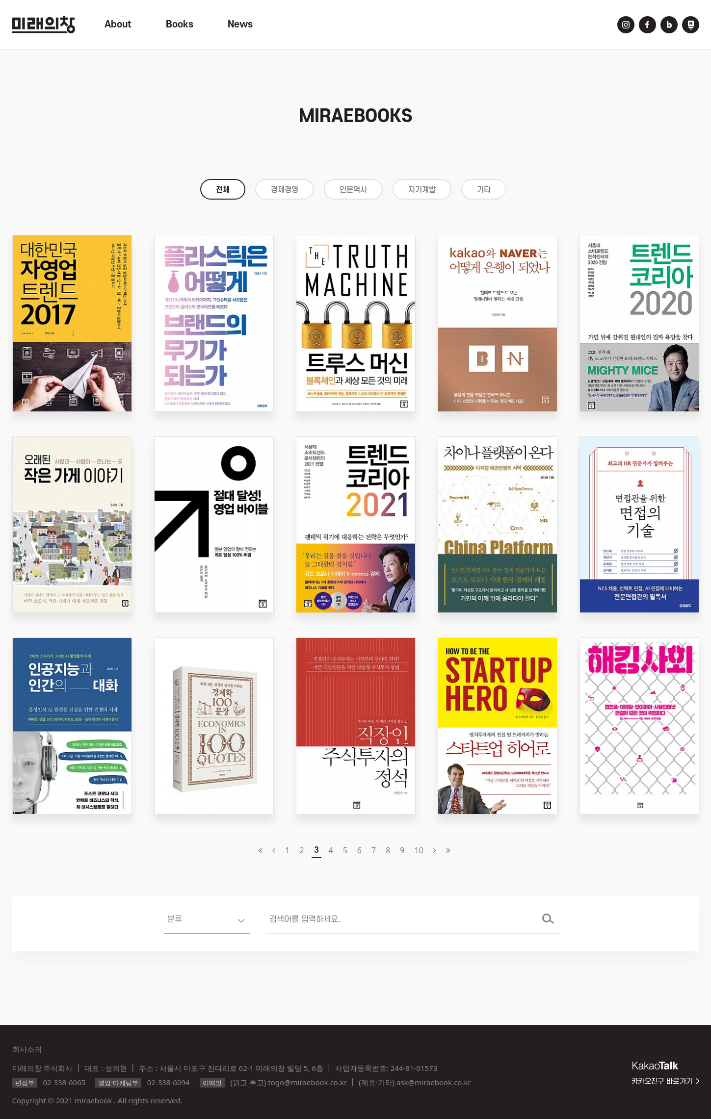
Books (179, 24)
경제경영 (284, 189)
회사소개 (27, 1049)
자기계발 (422, 189)
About (118, 24)
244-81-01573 (414, 1068)
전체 (223, 189)
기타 (484, 189)
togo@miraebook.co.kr (307, 1082)
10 (418, 850)
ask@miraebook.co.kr (433, 1082)
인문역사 (353, 189)
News (240, 24)
